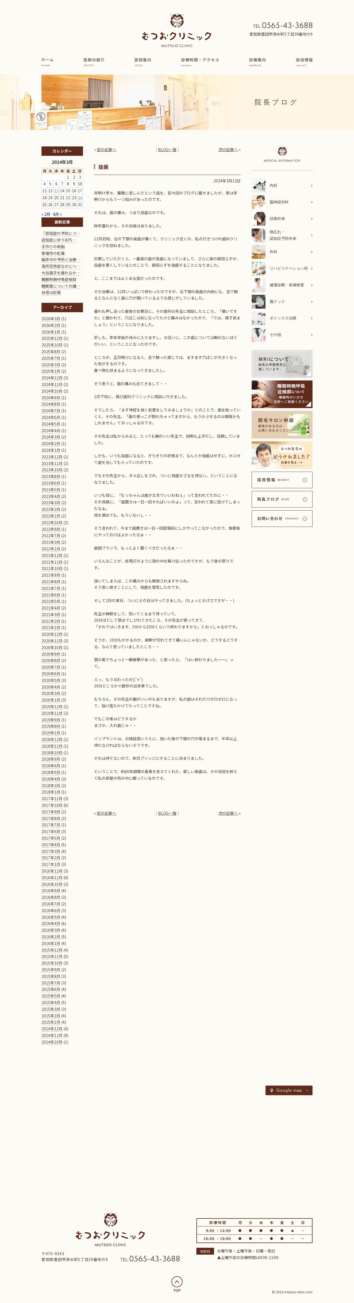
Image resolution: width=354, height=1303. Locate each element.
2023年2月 (50, 509)
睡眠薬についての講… (60, 286)
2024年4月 (50, 430)
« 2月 (45, 214)
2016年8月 (50, 897)
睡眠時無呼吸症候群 (58, 279)
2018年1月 (50, 792)
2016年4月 (50, 923)
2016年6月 (50, 910)
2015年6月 (50, 989)
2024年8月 (50, 404)
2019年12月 (52, 706)
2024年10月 (52, 391)
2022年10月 (52, 522)
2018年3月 (50, 785)
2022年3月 (50, 542)
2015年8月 (50, 976)
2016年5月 (50, 917)
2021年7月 (50, 588)
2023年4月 (50, 496)
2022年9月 (50, 529)
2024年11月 (52, 384)
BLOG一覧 (167, 149)
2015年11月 (52, 956)
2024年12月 (52, 377)
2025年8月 (50, 351)
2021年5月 (50, 601)
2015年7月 (50, 983)
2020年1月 (50, 700)
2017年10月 (52, 805)
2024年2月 (50, 443)
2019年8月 (50, 726)
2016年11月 (52, 877)
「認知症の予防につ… (60, 233)
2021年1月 (50, 627)
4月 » (57, 214)
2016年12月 (52, 871)
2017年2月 (50, 857)
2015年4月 (50, 1002)
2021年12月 (52, 555)
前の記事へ (106, 149)
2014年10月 (52, 1042)
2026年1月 (50, 332)
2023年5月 (50, 489)
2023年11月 (52, 463)
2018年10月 (52, 752)
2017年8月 (50, 818)
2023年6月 (50, 483)
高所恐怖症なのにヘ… (60, 266)
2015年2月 (50, 1015)
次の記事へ (228, 149)
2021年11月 (52, 562)
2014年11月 (52, 1035)
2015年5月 (50, 996)
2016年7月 (50, 904)
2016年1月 (50, 943)
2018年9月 (50, 759)
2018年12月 (52, 739)
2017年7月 (50, 824)
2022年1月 (50, 548)
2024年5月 (50, 424)
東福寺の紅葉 (53, 253)
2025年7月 (50, 358)
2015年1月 (50, 1022)
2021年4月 (50, 608)
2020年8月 (50, 660)
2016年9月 (50, 890)
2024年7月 (50, 410)
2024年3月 (50, 437)
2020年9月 (50, 654)
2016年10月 (52, 884)
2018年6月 (50, 765)
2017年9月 (50, 812)
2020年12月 (52, 634)
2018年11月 (52, 746)
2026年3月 (50, 318)
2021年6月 (50, 595)
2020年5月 (50, 680)
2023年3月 (50, 502)
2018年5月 (50, 772)
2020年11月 (52, 640)
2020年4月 (50, 687)
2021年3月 (50, 614)
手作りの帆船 (53, 246)
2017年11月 (52, 798)
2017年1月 (50, 864)
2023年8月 (50, 476)
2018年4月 (50, 779)
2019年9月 (50, 720)
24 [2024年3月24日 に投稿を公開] (80, 197)
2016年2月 (50, 936)
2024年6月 (50, 417)
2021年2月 (50, 621)
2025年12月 (52, 338)
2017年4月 (50, 844)
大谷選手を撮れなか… (60, 272)
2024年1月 (50, 450)
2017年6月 (50, 831)
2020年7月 (50, 667)
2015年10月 (52, 963)
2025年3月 (50, 364)
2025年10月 (52, 345)
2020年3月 (50, 693)
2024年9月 (50, 397)
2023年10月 (52, 469)
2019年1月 (50, 732)
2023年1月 (50, 516)
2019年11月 (52, 713)
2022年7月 (50, 535)
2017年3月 (50, 851)
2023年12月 (52, 456)
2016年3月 (50, 930)
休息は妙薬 (51, 292)
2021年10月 (52, 568)
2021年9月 (50, 575)
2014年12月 (52, 1028)
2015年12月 (52, 950)
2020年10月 (52, 647)
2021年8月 (50, 581)
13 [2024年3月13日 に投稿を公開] (56, 190)
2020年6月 (50, 673)
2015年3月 (50, 1009)
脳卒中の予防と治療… (60, 259)
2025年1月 (50, 371)
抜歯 (103, 166)
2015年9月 (50, 969)
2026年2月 (50, 325)
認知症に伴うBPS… (58, 240)
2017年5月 (50, 838)
